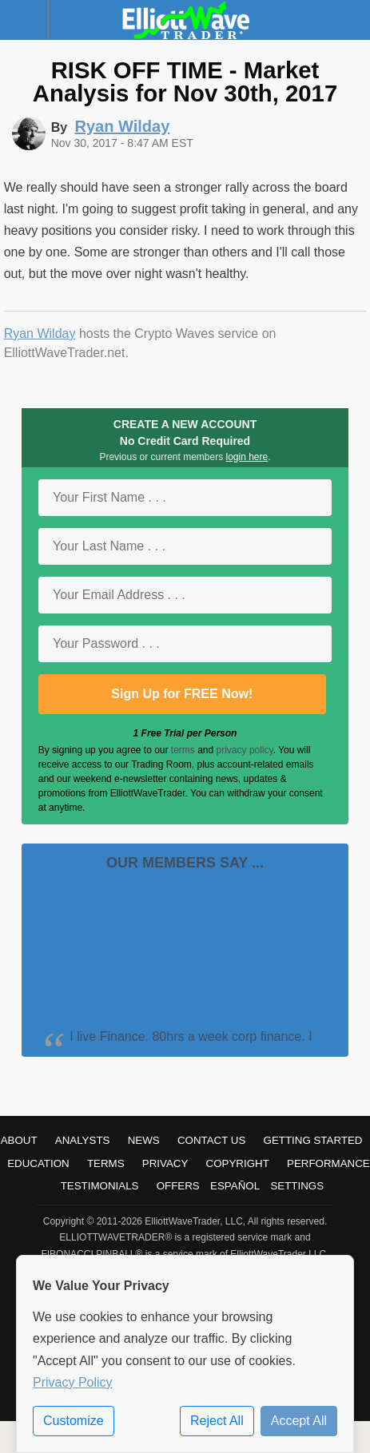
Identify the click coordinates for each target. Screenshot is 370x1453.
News (144, 1140)
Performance (328, 1163)
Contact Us (211, 1140)
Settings (297, 1186)
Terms (106, 1163)
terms (183, 750)
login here (247, 456)
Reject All (217, 1420)
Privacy (165, 1163)
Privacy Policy (73, 1382)
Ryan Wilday (40, 333)
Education (38, 1163)
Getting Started (313, 1140)
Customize (73, 1420)
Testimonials (100, 1186)
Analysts (82, 1140)
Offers (178, 1186)
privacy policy (245, 750)
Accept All (299, 1420)
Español (235, 1186)
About (19, 1140)
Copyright (237, 1163)
